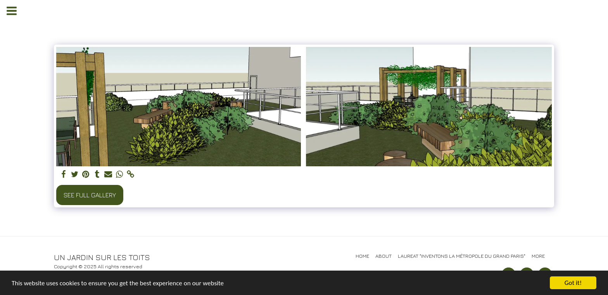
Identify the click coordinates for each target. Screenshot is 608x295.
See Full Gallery (90, 195)
